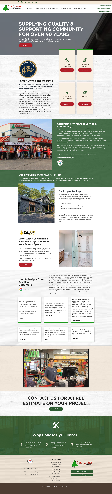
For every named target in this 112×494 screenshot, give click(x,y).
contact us (34, 258)
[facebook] (18, 2)
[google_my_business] (36, 2)
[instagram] (22, 2)
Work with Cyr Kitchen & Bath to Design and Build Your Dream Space (34, 241)
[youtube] (25, 2)
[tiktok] (32, 2)
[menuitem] (30, 8)
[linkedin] (29, 2)
